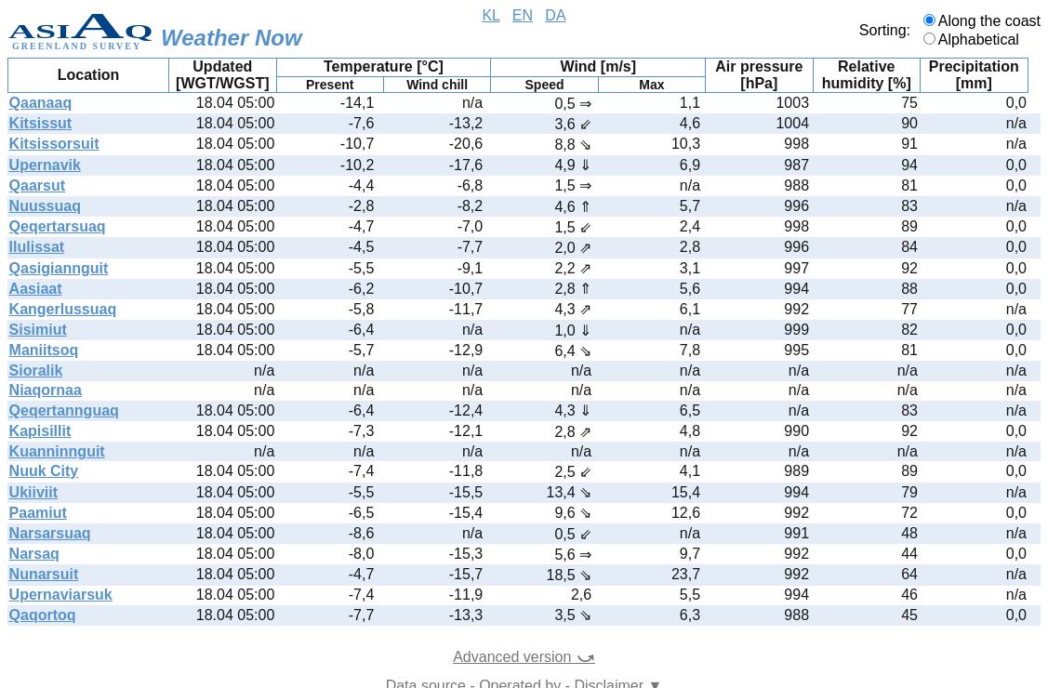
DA (555, 15)
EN (522, 15)
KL (490, 15)
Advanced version (524, 657)
